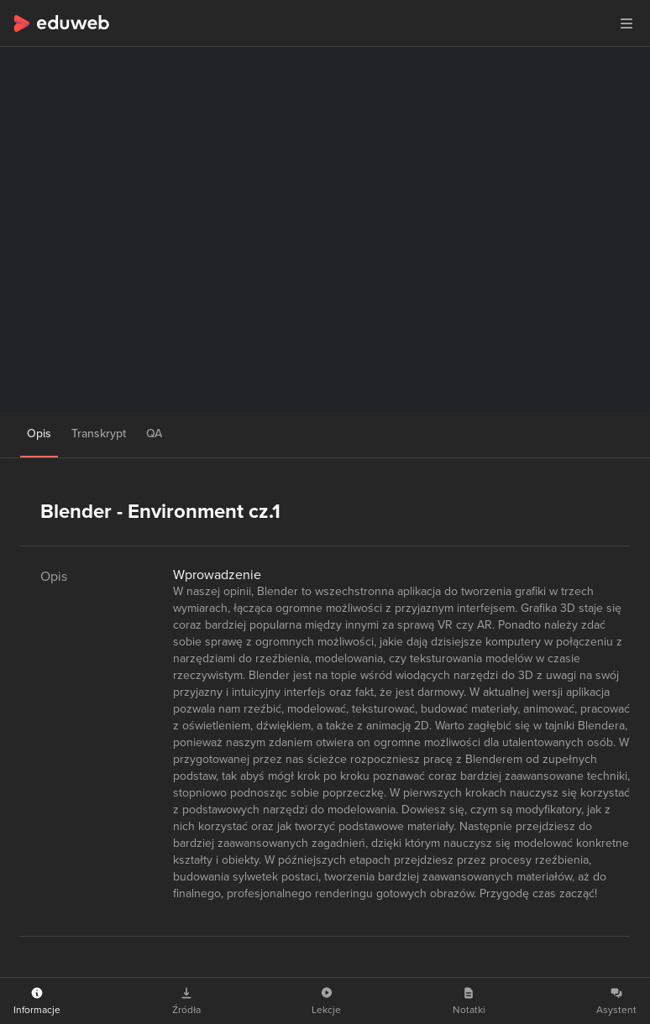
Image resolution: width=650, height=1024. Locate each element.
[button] (626, 23)
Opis (39, 433)
